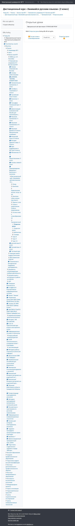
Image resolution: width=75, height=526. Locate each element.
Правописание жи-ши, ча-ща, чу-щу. (16, 192)
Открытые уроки (58, 14)
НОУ (9, 281)
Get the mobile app (13, 520)
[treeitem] (12, 25)
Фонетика (15, 186)
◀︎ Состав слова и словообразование (34, 37)
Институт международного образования (11, 474)
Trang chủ (6, 12)
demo (10, 52)
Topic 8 (14, 237)
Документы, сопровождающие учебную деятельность (14, 271)
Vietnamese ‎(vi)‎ (29, 2)
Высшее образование (13, 452)
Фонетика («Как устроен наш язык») (15, 198)
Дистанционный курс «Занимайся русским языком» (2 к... (22, 14)
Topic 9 (14, 239)
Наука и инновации (12, 488)
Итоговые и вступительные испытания (10, 480)
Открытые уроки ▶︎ (64, 37)
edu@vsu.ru (29, 524)
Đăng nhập (69, 2)
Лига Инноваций (13, 347)
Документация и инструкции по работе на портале (13, 277)
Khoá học (8, 46)
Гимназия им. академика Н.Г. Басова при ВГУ (41, 12)
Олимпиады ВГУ (13, 50)
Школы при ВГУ (21, 12)
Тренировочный (46, 14)
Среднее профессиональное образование (11, 456)
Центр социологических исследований (11, 496)
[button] (38, 2)
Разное (13, 12)
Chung (14, 184)
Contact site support (15, 510)
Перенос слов (16, 202)
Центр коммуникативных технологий (11, 502)
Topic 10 (14, 241)
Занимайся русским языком (16, 516)
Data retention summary (15, 518)
